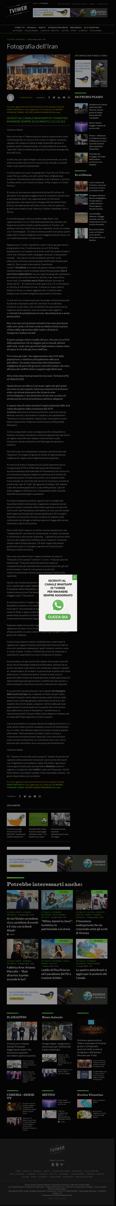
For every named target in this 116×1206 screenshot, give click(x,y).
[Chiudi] (74, 577)
